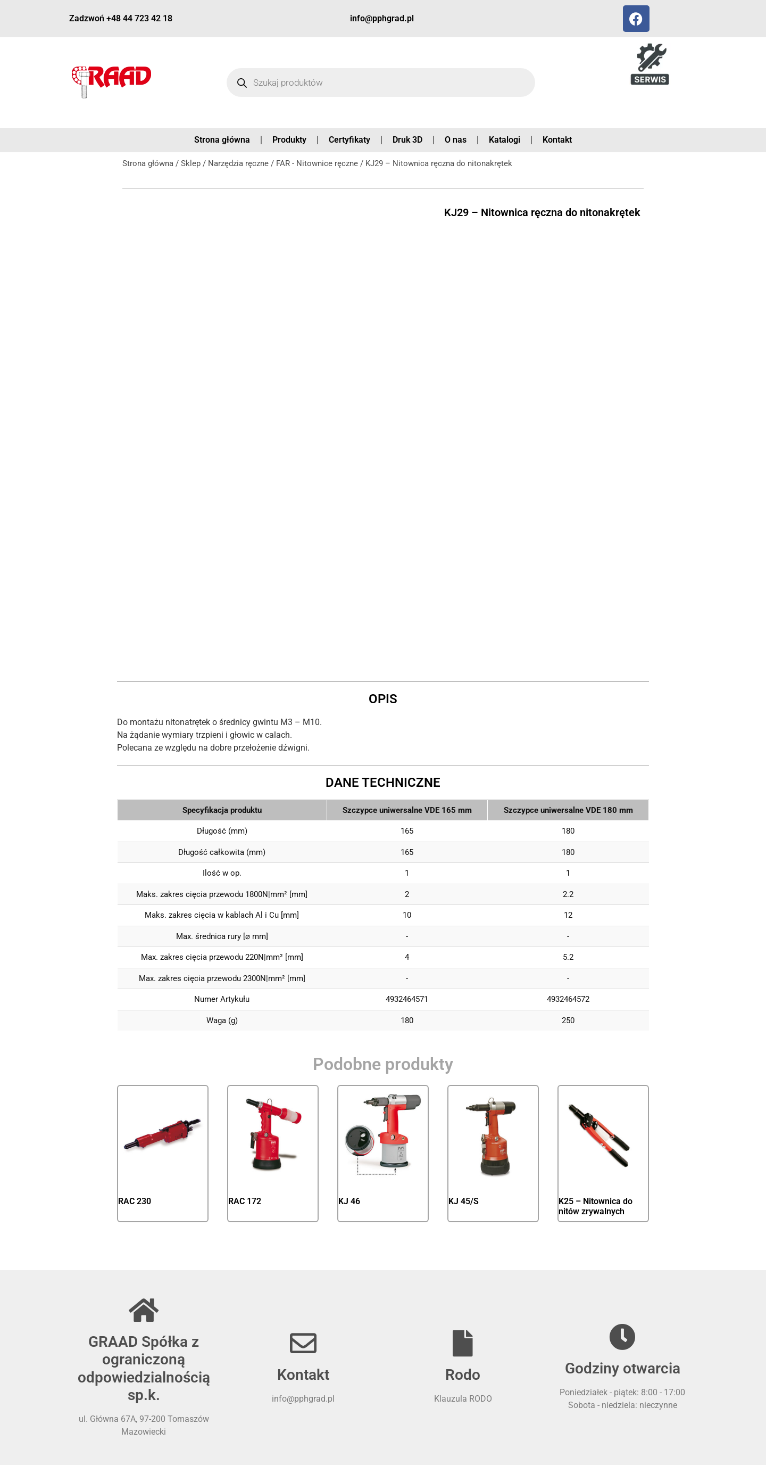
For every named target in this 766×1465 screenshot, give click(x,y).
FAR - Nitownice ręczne (317, 163)
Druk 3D (407, 140)
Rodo (462, 1375)
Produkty (289, 140)
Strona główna (222, 140)
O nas (456, 140)
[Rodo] (462, 1343)
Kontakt (557, 140)
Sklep (191, 163)
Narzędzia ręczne (238, 163)
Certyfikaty (349, 140)
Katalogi (504, 140)
